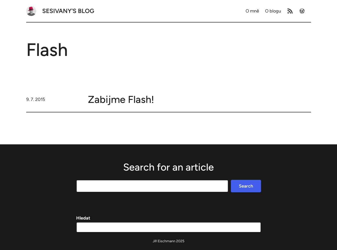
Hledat (83, 218)
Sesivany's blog (68, 10)
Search (246, 186)
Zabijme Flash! (121, 99)
